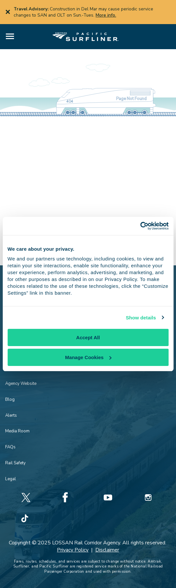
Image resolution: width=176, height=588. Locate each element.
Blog (10, 399)
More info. (106, 15)
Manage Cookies (88, 357)
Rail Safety (15, 463)
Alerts (11, 415)
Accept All (88, 337)
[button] (10, 36)
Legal (10, 479)
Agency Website (20, 383)
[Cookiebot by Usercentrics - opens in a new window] (140, 226)
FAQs (10, 447)
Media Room (17, 431)
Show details (141, 317)
